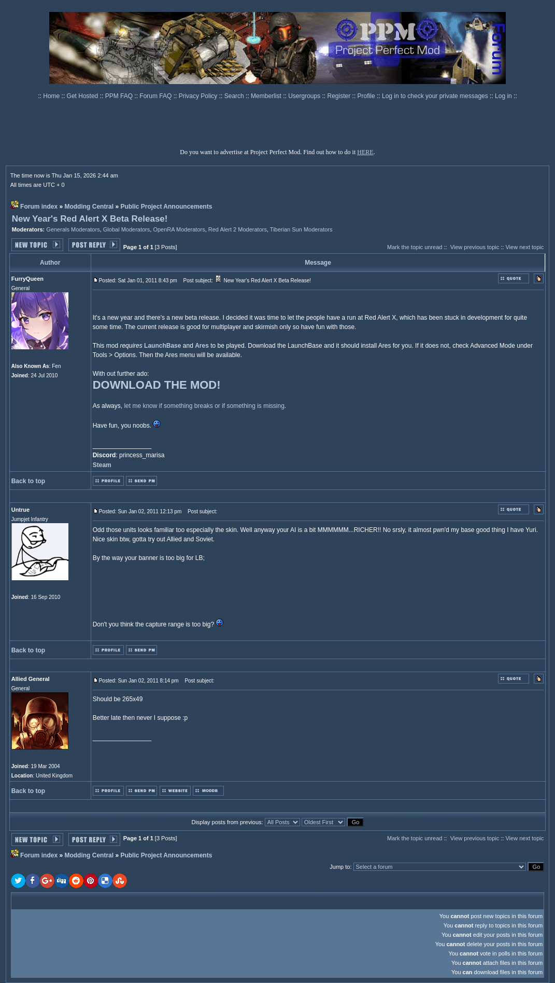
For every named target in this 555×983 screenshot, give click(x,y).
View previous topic (475, 247)
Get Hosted (83, 96)
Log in (503, 96)
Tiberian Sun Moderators (301, 229)
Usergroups (305, 96)
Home (52, 96)
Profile (367, 96)
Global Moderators (126, 229)
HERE (365, 152)
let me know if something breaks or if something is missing (204, 405)
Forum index (39, 206)
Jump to (340, 867)
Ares (202, 345)
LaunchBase (162, 345)
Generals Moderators (72, 229)
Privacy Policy (199, 96)
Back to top (28, 481)
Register (340, 96)
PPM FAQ (120, 96)
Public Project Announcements (166, 206)
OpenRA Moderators (179, 229)
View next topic (524, 247)
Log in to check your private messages (436, 96)
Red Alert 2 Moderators (237, 229)
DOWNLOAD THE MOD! (157, 384)
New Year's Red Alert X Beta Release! (90, 219)
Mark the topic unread (414, 247)
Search (235, 96)
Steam (102, 465)
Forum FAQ (156, 96)
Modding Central (88, 206)
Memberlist (267, 96)
